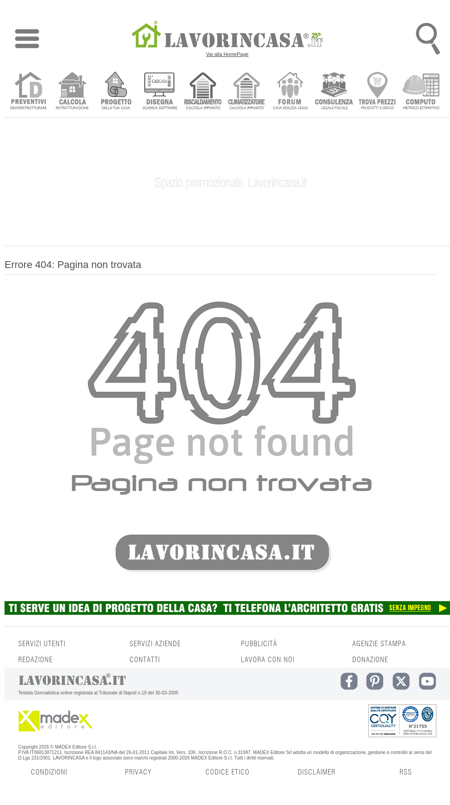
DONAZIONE (370, 659)
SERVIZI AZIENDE (155, 644)
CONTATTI (145, 659)
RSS (406, 772)
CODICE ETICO (227, 772)
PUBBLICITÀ (259, 644)
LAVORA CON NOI (268, 659)
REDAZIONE (35, 659)
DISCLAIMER (316, 772)
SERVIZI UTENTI (41, 644)
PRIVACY (138, 772)
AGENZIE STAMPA (379, 644)
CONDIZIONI (49, 772)
